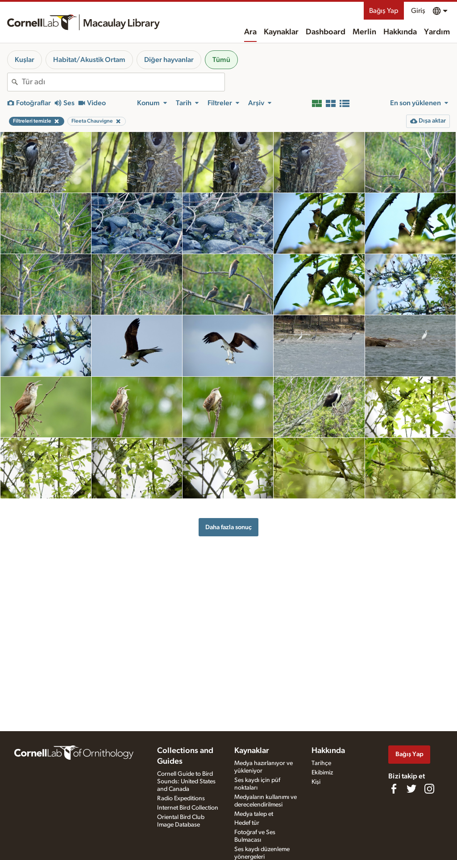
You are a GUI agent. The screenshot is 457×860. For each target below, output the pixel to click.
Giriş (418, 10)
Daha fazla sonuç (228, 527)
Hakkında (400, 32)
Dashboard (325, 32)
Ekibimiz (322, 772)
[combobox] (123, 82)
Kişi (316, 782)
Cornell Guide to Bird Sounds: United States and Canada (186, 781)
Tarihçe (321, 763)
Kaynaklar (281, 32)
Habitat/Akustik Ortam (89, 59)
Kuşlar (24, 59)
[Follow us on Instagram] (429, 788)
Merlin (364, 32)
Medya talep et (253, 814)
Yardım (437, 32)
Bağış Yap (384, 10)
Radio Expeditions (181, 798)
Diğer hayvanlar (169, 59)
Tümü (221, 59)
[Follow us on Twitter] (411, 788)
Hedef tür (246, 823)
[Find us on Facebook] (393, 788)
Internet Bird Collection (187, 808)
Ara (250, 32)
